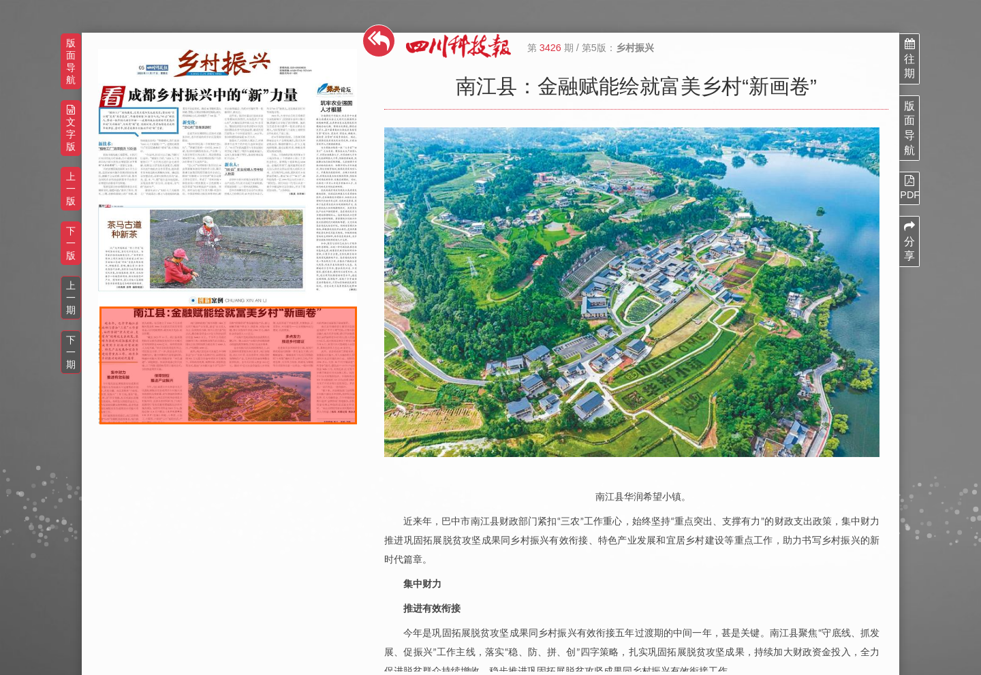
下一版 (71, 243)
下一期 (71, 352)
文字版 (71, 128)
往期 (909, 58)
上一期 (71, 297)
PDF (909, 187)
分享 (909, 241)
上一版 (71, 188)
